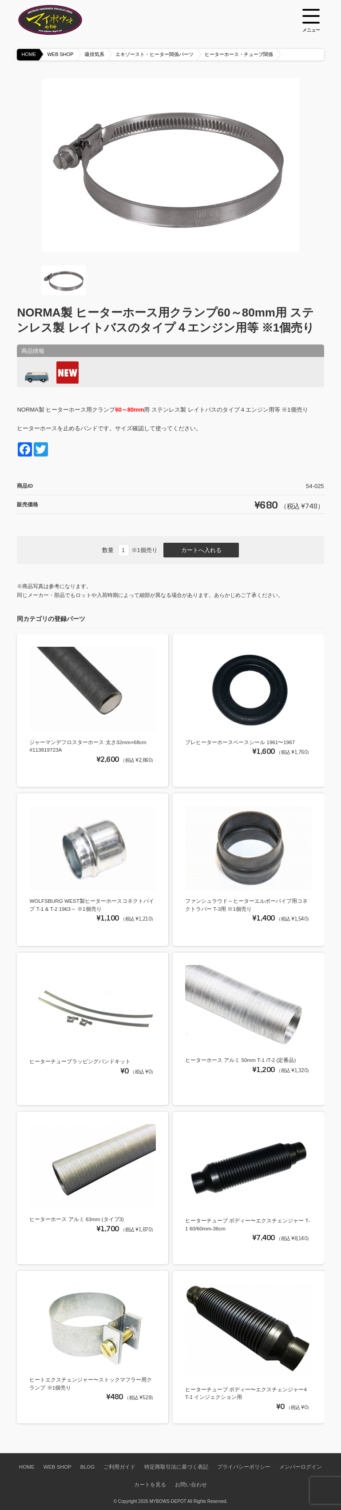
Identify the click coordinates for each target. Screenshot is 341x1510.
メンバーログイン (300, 1467)
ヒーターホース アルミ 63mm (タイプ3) (76, 1219)
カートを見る (150, 1484)
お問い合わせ (191, 1484)
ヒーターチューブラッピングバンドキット (80, 1061)
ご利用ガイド (119, 1467)
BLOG (87, 1467)
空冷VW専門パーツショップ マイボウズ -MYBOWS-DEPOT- (61, 20)
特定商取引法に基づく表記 (176, 1467)
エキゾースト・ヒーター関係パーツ (154, 54)
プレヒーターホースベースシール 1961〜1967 (240, 742)
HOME (28, 54)
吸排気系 (94, 54)
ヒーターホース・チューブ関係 (239, 54)
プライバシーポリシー (243, 1467)
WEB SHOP (60, 54)
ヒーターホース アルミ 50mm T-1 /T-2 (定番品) (240, 1060)
